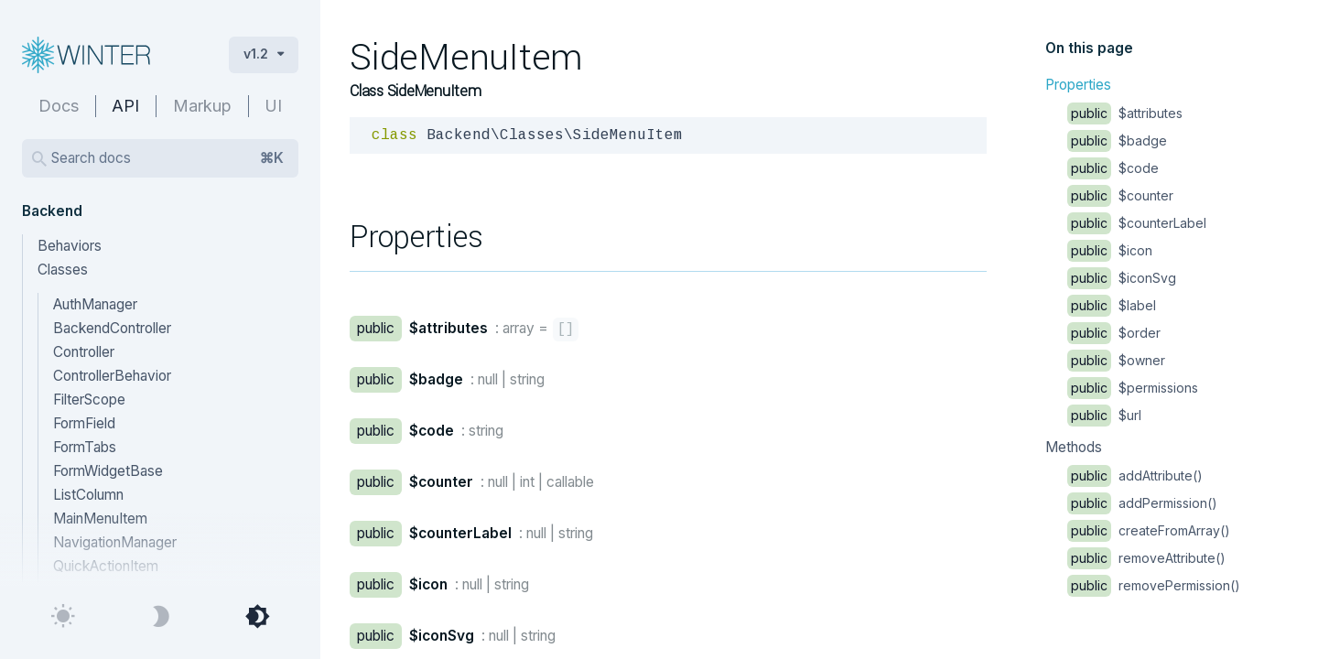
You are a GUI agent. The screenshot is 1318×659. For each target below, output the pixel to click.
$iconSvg (1121, 278)
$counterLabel (1136, 223)
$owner (1116, 360)
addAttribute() (1135, 475)
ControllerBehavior (112, 375)
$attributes (1125, 113)
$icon (1109, 250)
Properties (1078, 84)
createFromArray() (1148, 530)
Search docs (167, 158)
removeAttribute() (1146, 558)
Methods (1073, 447)
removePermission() (1153, 585)
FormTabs (84, 447)
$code (1113, 168)
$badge (1117, 140)
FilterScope (89, 399)
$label (1111, 305)
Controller (83, 352)
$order (1114, 332)
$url (1104, 415)
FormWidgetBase (108, 471)
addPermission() (1142, 503)
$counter (1120, 195)
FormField (84, 423)
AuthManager (95, 304)
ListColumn (88, 494)
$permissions (1132, 387)
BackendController (112, 328)
